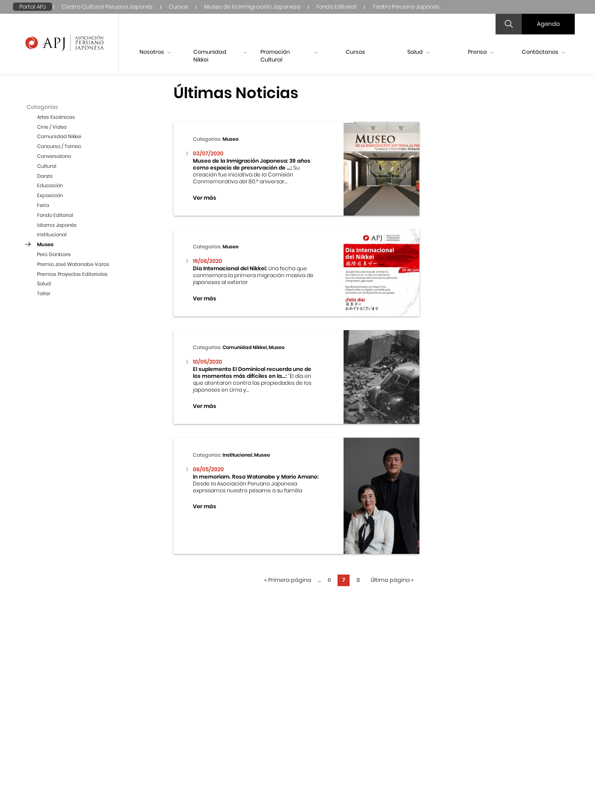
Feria (43, 205)
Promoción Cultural (288, 55)
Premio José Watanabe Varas (73, 264)
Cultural (46, 166)
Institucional (52, 234)
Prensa (480, 52)
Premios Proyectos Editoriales (72, 274)
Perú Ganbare (54, 254)
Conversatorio (54, 156)
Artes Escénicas (56, 117)
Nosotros (154, 52)
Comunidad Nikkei (220, 55)
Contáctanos (543, 52)
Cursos (178, 7)
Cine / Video (52, 127)
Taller (43, 293)
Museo (45, 244)
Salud (418, 52)
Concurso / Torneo (59, 146)
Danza (45, 176)
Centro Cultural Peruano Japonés (107, 7)
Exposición (50, 195)
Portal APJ (32, 7)
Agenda (548, 24)
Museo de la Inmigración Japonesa (252, 7)
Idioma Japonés (57, 225)
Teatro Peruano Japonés (406, 7)
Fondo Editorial (336, 7)
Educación (50, 185)
